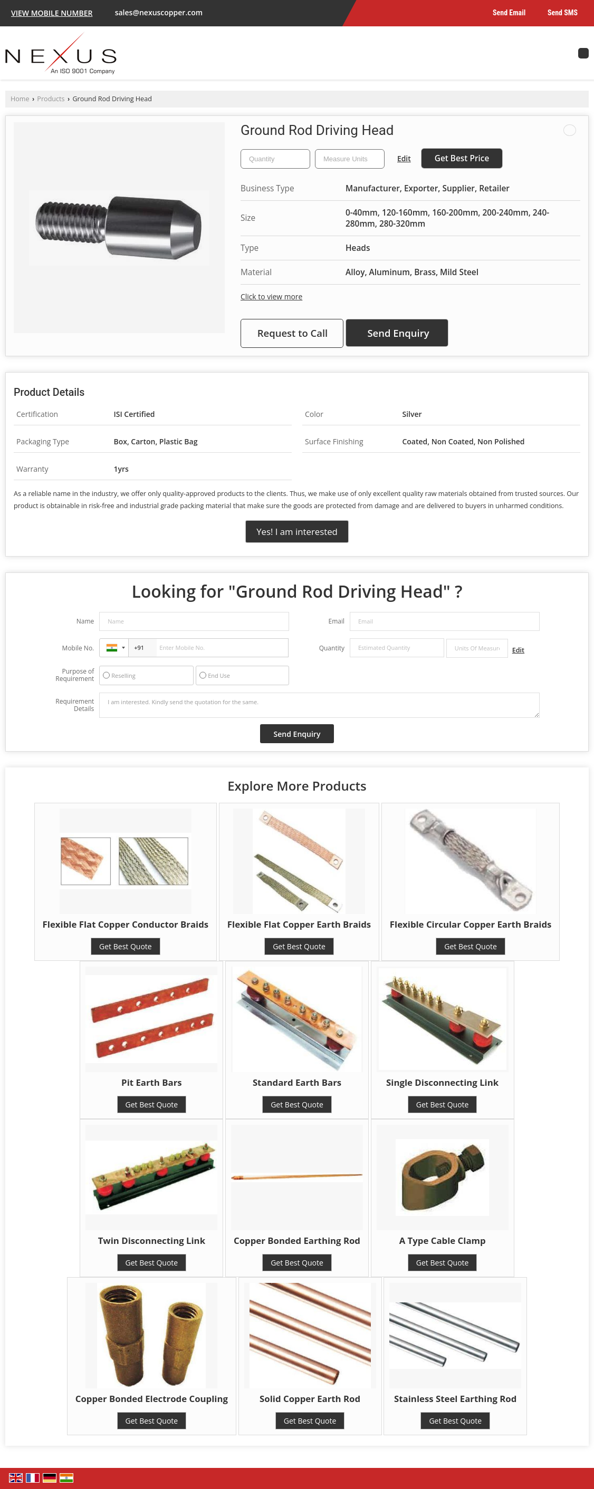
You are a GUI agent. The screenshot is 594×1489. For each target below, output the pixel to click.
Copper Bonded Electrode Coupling (151, 1399)
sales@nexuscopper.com (159, 12)
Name (85, 621)
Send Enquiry (398, 332)
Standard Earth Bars (297, 1082)
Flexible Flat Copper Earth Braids (299, 924)
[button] (51, 13)
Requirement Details (74, 705)
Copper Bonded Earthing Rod (297, 1240)
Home (20, 98)
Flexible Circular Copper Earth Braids (471, 924)
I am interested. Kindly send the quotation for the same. (319, 705)
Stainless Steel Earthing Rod (455, 1399)
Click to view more (271, 296)
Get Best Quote (125, 946)
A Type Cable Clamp (442, 1240)
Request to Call (292, 332)
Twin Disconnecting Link (151, 1240)
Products (50, 98)
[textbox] (350, 159)
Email (336, 621)
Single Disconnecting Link (442, 1082)
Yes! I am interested (297, 531)
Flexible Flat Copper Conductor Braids (126, 924)
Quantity (331, 648)
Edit (404, 158)
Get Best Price (462, 158)
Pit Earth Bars (151, 1082)
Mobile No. (78, 648)
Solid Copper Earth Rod (310, 1399)
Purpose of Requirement (74, 675)
